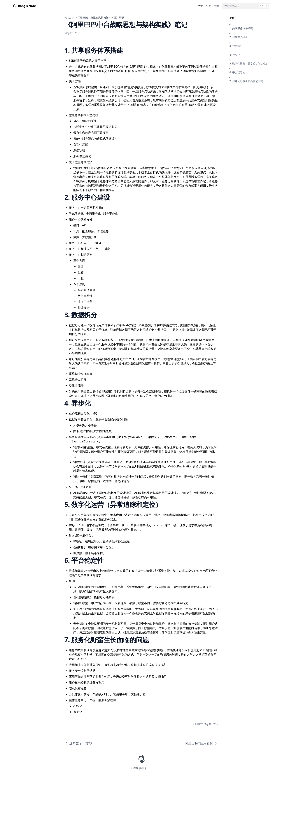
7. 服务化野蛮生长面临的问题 (246, 81)
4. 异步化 (235, 54)
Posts (67, 17)
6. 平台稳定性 (237, 72)
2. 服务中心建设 (239, 37)
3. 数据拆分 (236, 46)
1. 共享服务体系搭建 (241, 28)
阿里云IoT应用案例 (201, 743)
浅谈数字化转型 (78, 743)
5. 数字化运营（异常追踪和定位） (249, 63)
